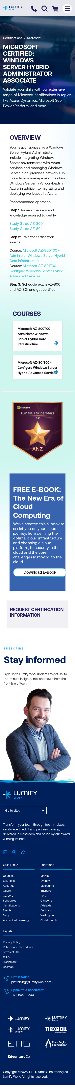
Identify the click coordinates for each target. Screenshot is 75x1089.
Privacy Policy (11, 942)
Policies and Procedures (18, 947)
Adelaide (45, 905)
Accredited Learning (16, 920)
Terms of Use (11, 952)
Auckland (46, 910)
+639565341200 (22, 995)
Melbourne (47, 885)
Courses (8, 875)
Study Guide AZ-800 (26, 223)
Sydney (45, 880)
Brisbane (46, 890)
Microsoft (33, 38)
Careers (8, 895)
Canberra (46, 900)
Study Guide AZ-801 (26, 229)
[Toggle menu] (67, 8)
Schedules (9, 900)
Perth (43, 895)
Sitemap (8, 967)
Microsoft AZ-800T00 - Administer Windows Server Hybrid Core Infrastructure (37, 255)
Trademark (9, 962)
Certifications (12, 38)
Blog (6, 915)
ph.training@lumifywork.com (31, 982)
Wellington (47, 915)
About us (8, 885)
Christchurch (48, 920)
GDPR (6, 957)
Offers (7, 890)
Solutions (9, 880)
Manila (44, 875)
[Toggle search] (44, 9)
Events (7, 910)
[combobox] (5, 810)
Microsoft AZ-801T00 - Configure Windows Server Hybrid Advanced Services (36, 271)
